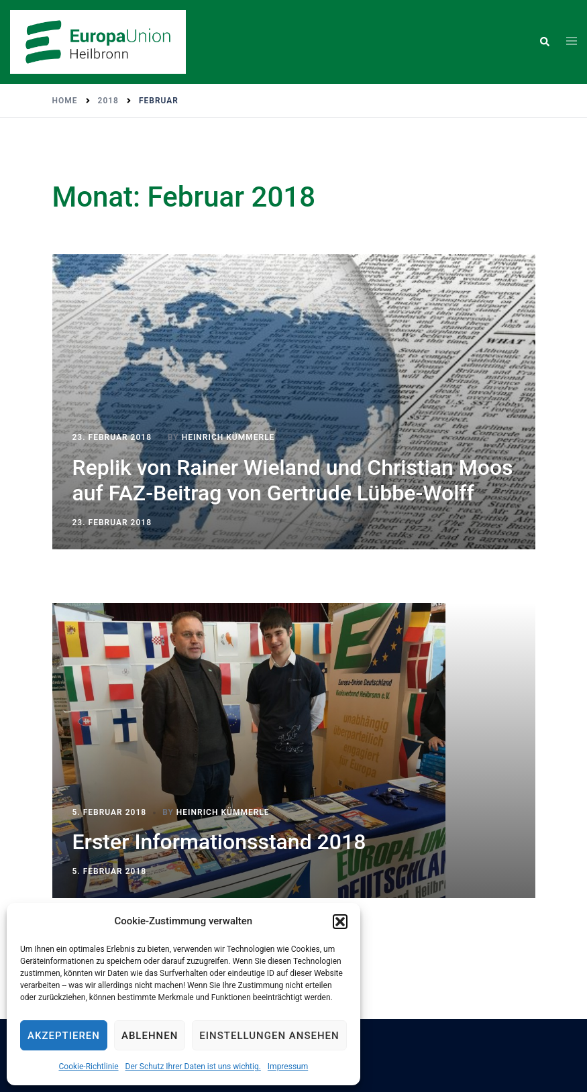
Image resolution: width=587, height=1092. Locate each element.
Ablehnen (149, 1036)
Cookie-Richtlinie (88, 1066)
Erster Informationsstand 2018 (219, 842)
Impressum (288, 1066)
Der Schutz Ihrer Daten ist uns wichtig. (193, 1066)
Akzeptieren (64, 1036)
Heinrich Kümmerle (228, 437)
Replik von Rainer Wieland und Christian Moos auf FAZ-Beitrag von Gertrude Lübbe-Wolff (292, 480)
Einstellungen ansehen (269, 1036)
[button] (340, 921)
